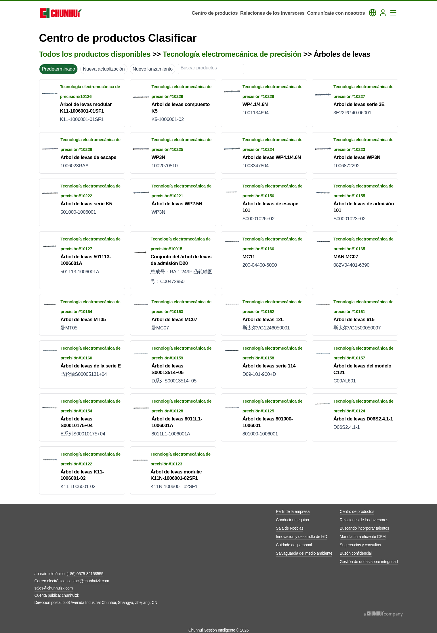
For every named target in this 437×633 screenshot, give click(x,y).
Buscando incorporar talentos (364, 528)
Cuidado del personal (294, 545)
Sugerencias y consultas (360, 545)
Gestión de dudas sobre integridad (369, 561)
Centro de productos (357, 511)
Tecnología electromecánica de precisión (232, 54)
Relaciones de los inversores (364, 520)
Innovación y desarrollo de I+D (301, 536)
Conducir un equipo (292, 520)
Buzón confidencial (356, 553)
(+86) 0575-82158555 (84, 573)
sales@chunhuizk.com (54, 588)
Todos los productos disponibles (94, 54)
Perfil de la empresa (293, 511)
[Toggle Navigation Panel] (393, 13)
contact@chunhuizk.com (88, 581)
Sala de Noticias (289, 528)
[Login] (383, 13)
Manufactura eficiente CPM (363, 536)
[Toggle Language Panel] (373, 13)
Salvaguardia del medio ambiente (304, 553)
